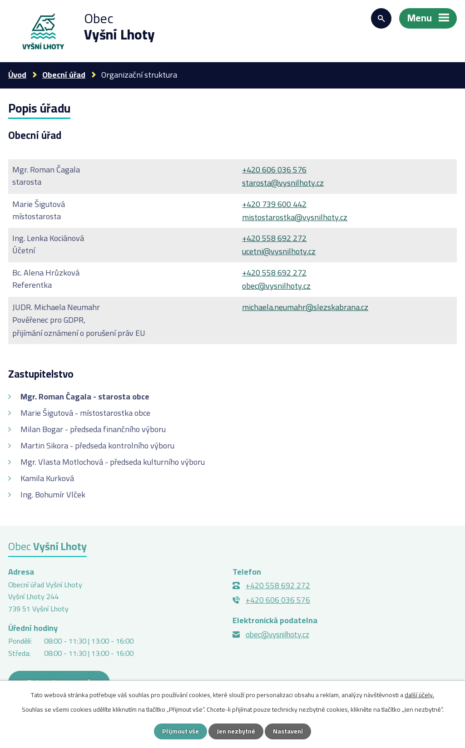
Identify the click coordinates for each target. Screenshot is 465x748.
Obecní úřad (63, 74)
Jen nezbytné (236, 731)
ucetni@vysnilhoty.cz (279, 251)
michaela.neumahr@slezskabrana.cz (305, 307)
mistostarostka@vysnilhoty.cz (294, 217)
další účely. (419, 695)
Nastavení (288, 731)
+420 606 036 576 (274, 169)
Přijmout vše (180, 731)
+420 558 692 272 (274, 238)
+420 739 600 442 (274, 204)
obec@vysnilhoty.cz (276, 285)
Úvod (17, 74)
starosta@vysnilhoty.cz (283, 182)
